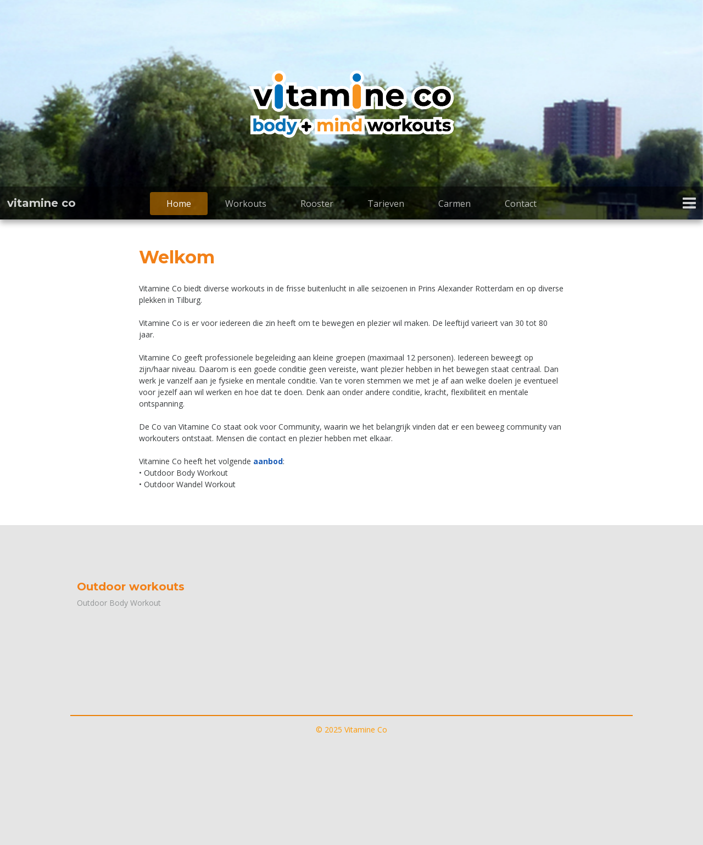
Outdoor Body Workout (119, 603)
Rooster (316, 204)
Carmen (454, 204)
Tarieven (385, 204)
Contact (521, 204)
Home (178, 204)
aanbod (268, 461)
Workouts (245, 204)
